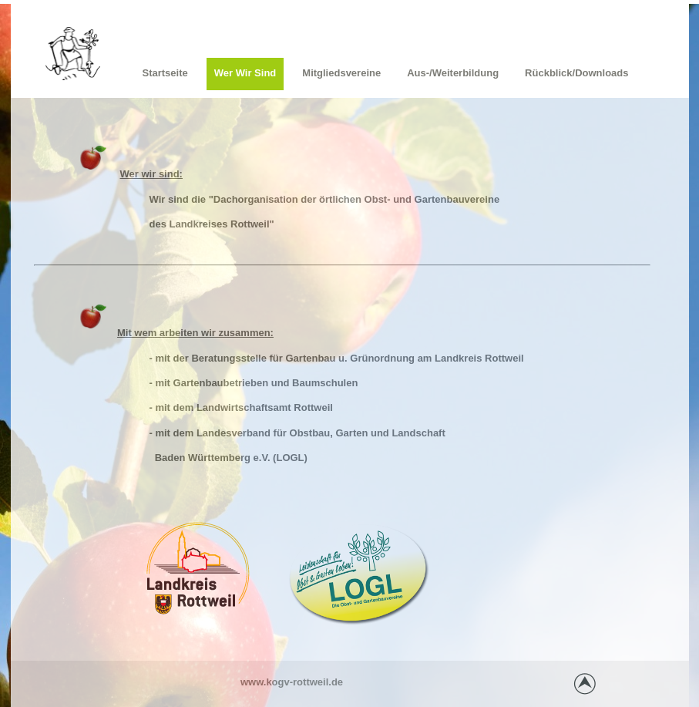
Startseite (165, 73)
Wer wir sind (245, 73)
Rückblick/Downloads (576, 73)
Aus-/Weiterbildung (453, 73)
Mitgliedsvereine (341, 73)
